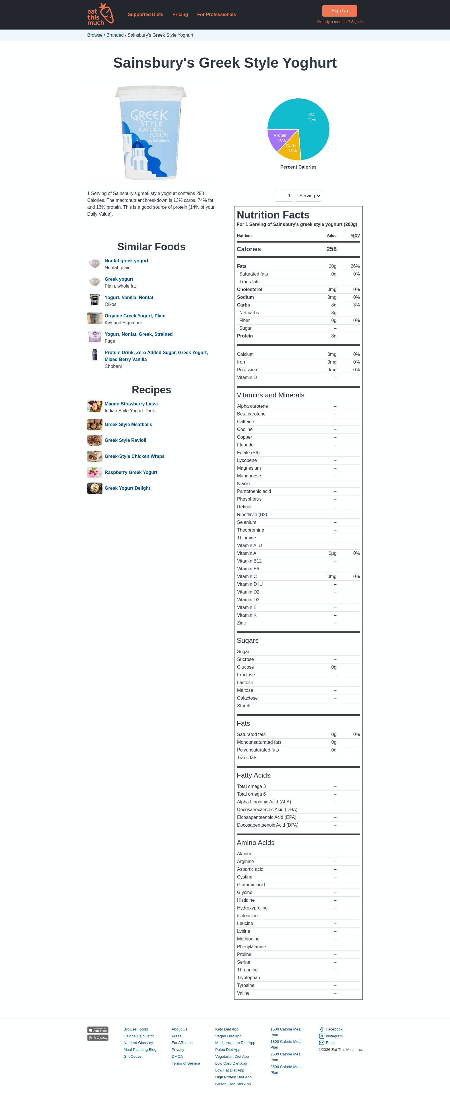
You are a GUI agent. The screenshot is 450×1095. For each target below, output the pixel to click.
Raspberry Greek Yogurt (131, 472)
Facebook (330, 1029)
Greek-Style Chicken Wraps (135, 456)
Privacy (178, 1049)
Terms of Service (186, 1063)
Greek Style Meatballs (128, 424)
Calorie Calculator (139, 1036)
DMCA (177, 1056)
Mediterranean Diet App (235, 1043)
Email (327, 1043)
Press (176, 1036)
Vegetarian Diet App (232, 1056)
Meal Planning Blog (140, 1049)
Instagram (331, 1036)
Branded (115, 35)
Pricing (180, 14)
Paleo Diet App (227, 1049)
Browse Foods (136, 1029)
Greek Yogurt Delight (127, 488)
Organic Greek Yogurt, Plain (135, 315)
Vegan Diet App (228, 1036)
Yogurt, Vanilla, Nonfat (129, 297)
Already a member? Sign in (340, 21)
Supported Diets (145, 14)
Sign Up (340, 10)
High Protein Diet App (233, 1077)
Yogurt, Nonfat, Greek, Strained (139, 334)
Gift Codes (133, 1056)
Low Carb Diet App (231, 1063)
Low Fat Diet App (229, 1070)
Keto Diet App (226, 1029)
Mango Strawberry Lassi (131, 403)
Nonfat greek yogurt (126, 260)
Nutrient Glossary (138, 1043)
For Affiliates (182, 1043)
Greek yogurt (119, 279)
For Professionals (216, 14)
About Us (179, 1029)
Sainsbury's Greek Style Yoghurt (225, 62)
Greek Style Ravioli (125, 440)
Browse (94, 35)
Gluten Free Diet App (233, 1084)
